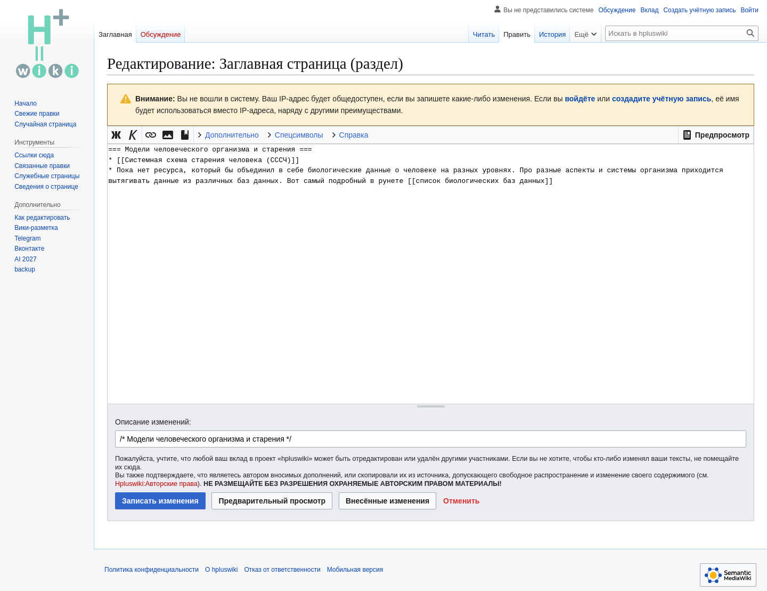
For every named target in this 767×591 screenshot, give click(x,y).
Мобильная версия (355, 569)
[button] (716, 134)
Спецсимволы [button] (299, 135)
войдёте (580, 98)
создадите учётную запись (661, 98)
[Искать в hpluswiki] (681, 33)
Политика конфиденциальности (151, 569)
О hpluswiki (221, 569)
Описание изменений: (153, 422)
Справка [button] (354, 135)
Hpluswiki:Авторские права (156, 484)
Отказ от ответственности (282, 569)
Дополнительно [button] (232, 135)
